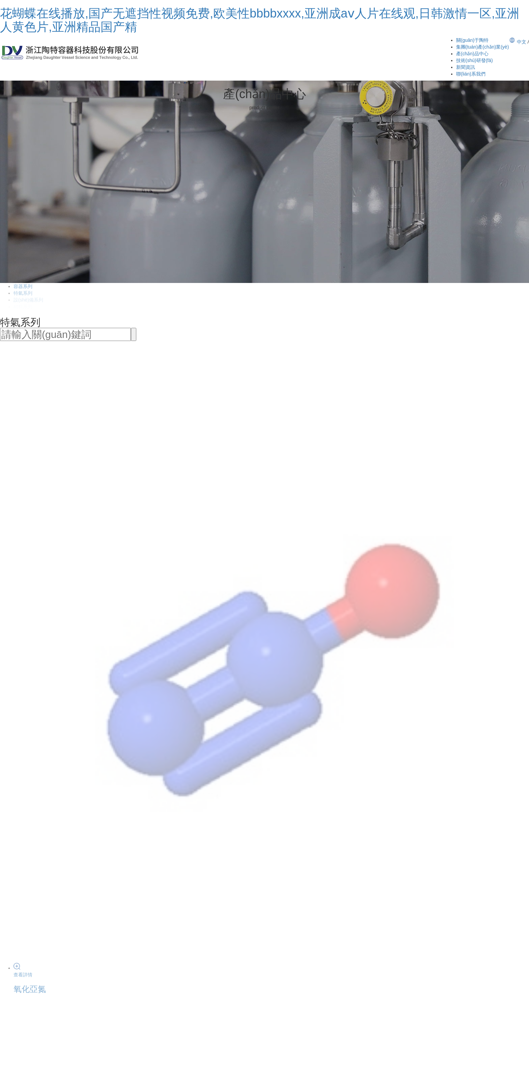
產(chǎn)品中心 (472, 53)
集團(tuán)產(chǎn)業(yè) (482, 47)
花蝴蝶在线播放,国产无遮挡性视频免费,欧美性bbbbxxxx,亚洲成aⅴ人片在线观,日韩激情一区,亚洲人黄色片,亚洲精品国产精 (259, 20)
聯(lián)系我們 (470, 74)
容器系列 (22, 286)
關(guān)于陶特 (472, 40)
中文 (521, 42)
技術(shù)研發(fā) (474, 60)
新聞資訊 (465, 67)
